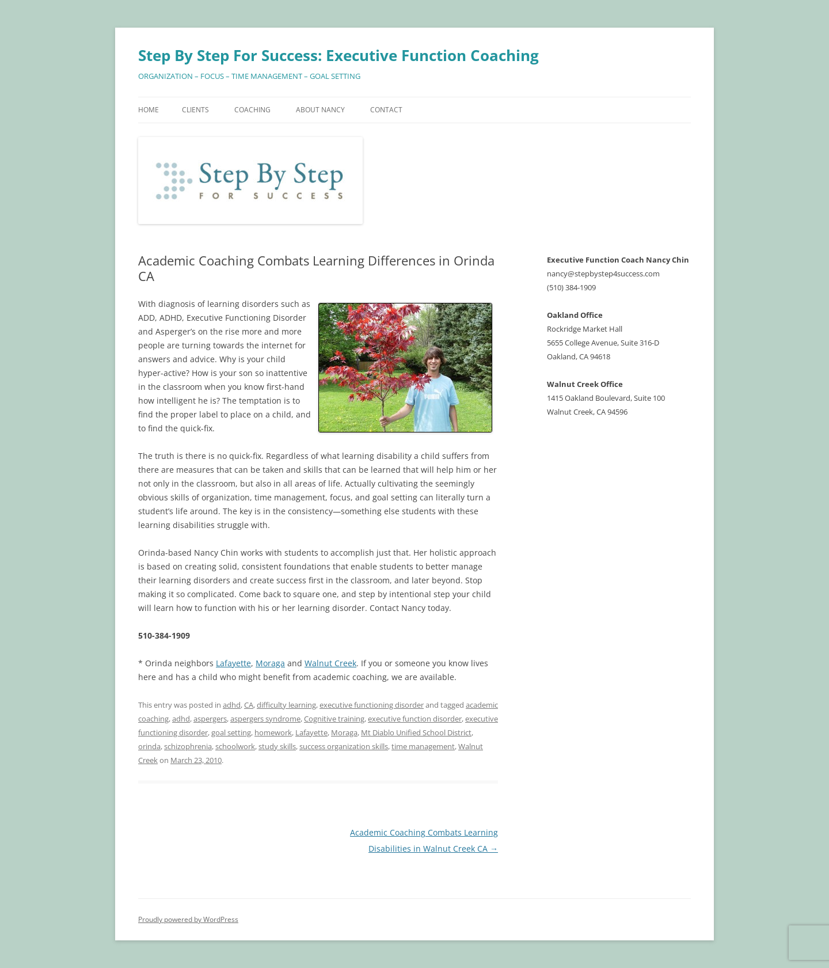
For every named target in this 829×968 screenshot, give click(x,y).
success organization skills (343, 746)
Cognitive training (334, 718)
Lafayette (233, 663)
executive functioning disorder (372, 705)
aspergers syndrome (265, 718)
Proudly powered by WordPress (188, 919)
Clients (195, 110)
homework (273, 732)
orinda (149, 746)
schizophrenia (188, 746)
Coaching (252, 110)
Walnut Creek (330, 663)
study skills (277, 746)
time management (423, 746)
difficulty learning (286, 705)
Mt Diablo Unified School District (416, 732)
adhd (232, 705)
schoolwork (235, 746)
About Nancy (320, 110)
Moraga (270, 663)
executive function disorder (415, 718)
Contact (386, 110)
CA (248, 705)
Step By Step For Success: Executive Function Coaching (338, 55)
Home (148, 110)
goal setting (231, 732)
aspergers (210, 718)
